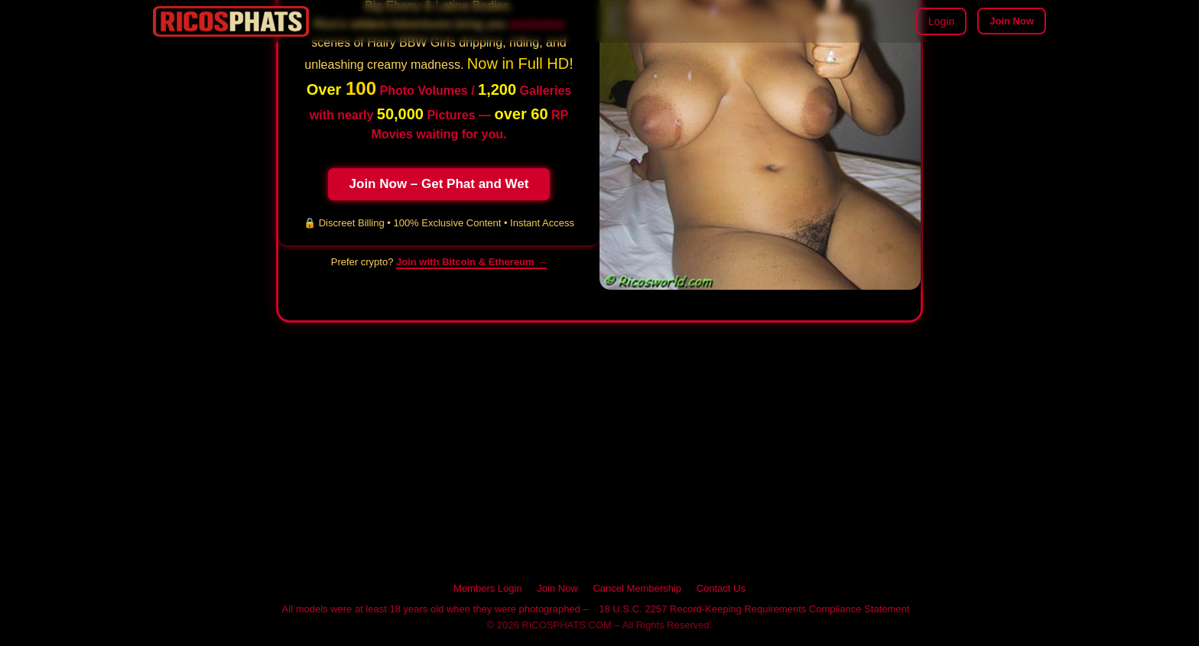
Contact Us (721, 588)
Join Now (1011, 21)
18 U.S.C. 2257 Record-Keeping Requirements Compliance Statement (754, 609)
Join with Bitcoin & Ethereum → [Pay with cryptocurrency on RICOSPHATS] (471, 262)
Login (941, 21)
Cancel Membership (637, 588)
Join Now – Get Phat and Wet (439, 184)
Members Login (487, 588)
